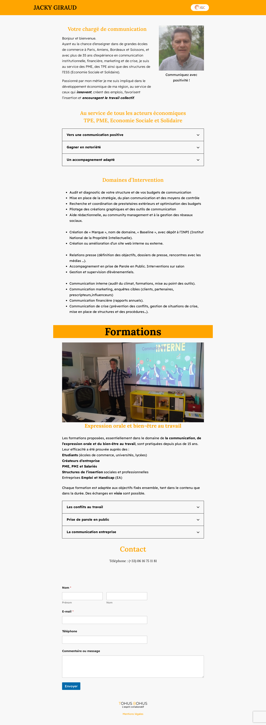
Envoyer (71, 686)
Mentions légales (133, 714)
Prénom (67, 602)
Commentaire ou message (81, 651)
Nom (109, 602)
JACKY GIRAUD (55, 7)
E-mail (68, 611)
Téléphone (69, 631)
